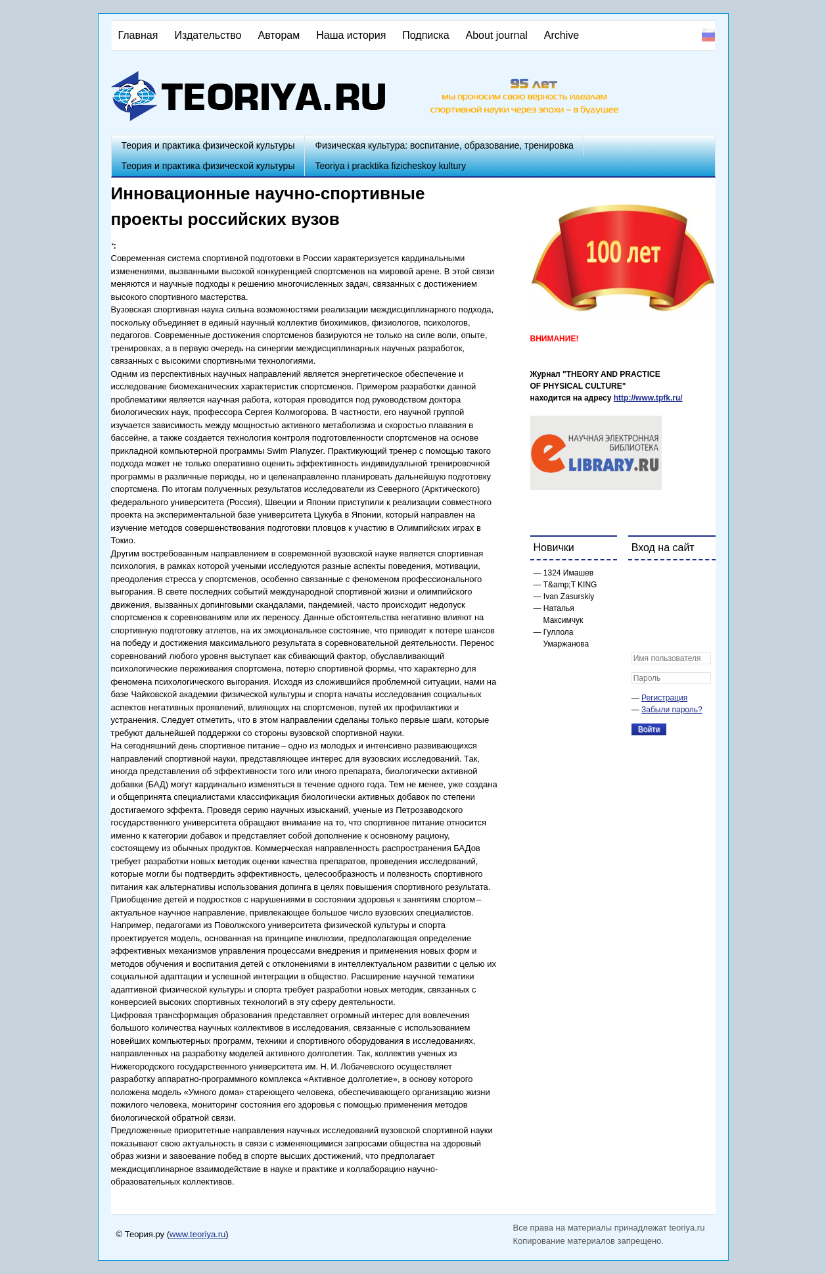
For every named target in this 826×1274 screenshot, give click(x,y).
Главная (138, 35)
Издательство (207, 35)
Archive (561, 35)
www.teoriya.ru (197, 1234)
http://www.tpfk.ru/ (648, 398)
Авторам (279, 35)
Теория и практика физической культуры (208, 145)
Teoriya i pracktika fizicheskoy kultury (390, 165)
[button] (642, 578)
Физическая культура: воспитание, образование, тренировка (444, 145)
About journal (497, 35)
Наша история (351, 35)
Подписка (425, 35)
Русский (708, 34)
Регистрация (664, 697)
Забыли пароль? (671, 709)
